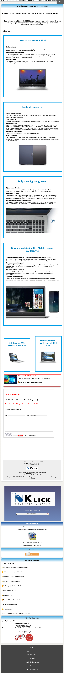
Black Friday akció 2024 (9, 590)
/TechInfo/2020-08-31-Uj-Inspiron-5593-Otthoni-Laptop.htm (21, 400)
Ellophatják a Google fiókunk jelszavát (13, 576)
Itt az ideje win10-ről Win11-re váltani (30, 382)
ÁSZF (32, 666)
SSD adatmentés (7, 595)
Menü (60, 2)
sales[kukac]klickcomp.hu (25, 632)
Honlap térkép (32, 654)
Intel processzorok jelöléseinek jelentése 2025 (15, 567)
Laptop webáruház (12, 0)
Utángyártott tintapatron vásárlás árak (32, 542)
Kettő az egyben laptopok (10, 604)
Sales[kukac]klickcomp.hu (32, 464)
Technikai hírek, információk (26, 0)
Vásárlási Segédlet (32, 669)
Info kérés (32, 658)
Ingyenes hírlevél (32, 651)
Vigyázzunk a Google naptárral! (11, 581)
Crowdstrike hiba (7, 609)
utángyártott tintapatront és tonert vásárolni (34, 529)
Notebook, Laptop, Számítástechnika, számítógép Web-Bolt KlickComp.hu (25, 628)
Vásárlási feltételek (32, 662)
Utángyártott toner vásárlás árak (32, 545)
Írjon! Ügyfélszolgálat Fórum (9, 620)
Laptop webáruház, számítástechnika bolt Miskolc (32, 462)
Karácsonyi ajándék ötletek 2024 (12, 586)
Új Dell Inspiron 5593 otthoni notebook (46, 0)
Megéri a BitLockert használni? (11, 599)
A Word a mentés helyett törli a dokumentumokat (16, 572)
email (32, 647)
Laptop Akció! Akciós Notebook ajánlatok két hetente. (16, 613)
